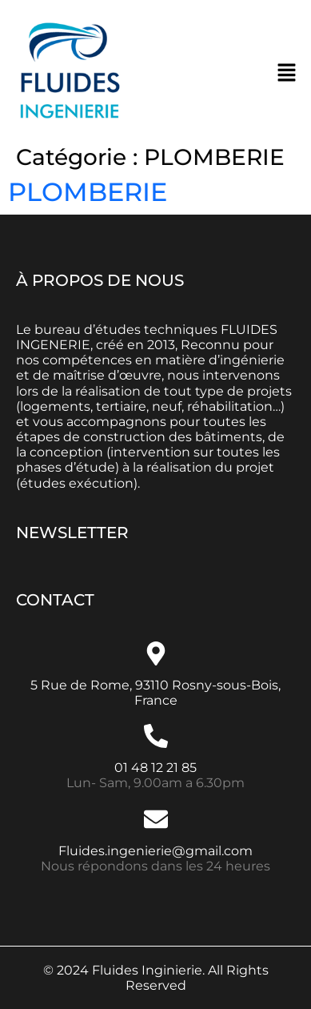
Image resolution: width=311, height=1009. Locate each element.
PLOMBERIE (87, 191)
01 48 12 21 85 (155, 767)
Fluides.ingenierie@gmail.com (155, 850)
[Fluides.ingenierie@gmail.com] (156, 819)
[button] (287, 72)
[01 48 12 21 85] (156, 736)
